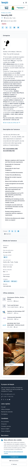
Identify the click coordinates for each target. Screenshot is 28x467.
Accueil (3, 407)
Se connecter (5, 421)
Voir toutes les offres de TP (11, 122)
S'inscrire (4, 424)
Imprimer (7, 234)
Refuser (14, 464)
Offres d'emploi (5, 409)
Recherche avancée (7, 411)
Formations (4, 414)
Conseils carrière (6, 426)
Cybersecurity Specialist (14, 317)
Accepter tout (14, 457)
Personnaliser (14, 460)
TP (2, 18)
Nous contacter (5, 431)
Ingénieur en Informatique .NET (16, 311)
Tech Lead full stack (13, 305)
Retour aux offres (6, 12)
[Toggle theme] (23, 2)
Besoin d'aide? (5, 428)
